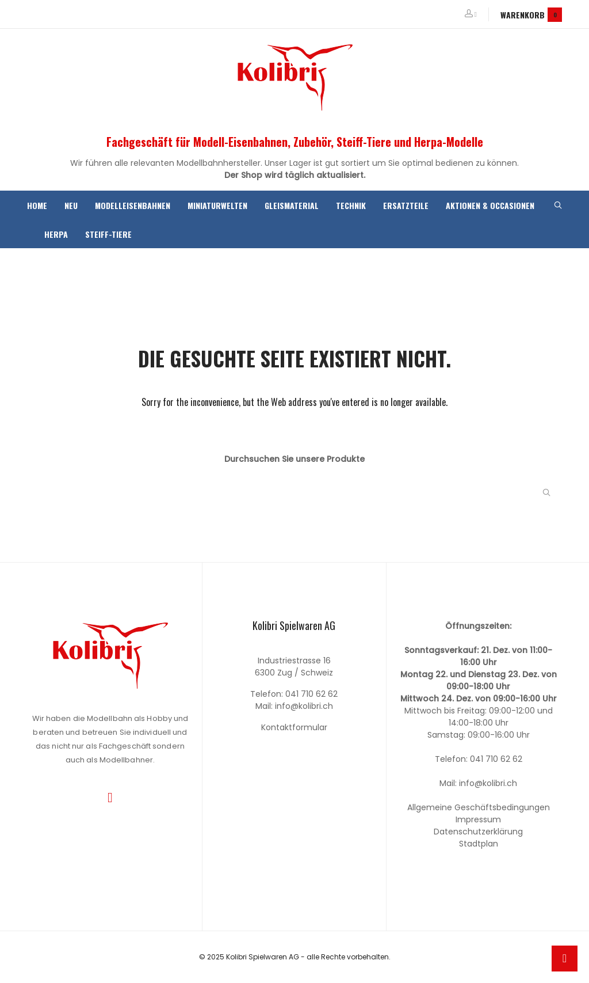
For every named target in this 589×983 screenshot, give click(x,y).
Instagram (110, 798)
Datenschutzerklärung (478, 831)
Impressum (478, 819)
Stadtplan (478, 843)
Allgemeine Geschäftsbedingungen (478, 807)
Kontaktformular (294, 727)
